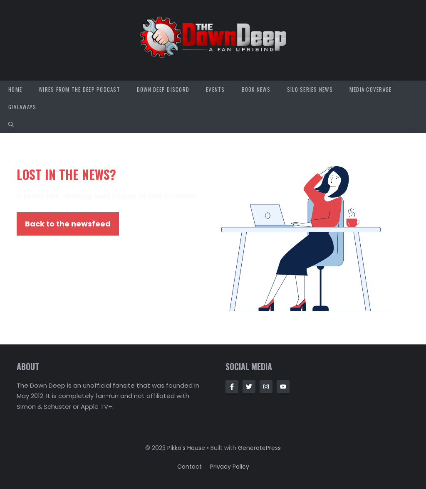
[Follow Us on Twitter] (249, 386)
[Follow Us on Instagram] (266, 386)
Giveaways (22, 107)
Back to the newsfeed (68, 224)
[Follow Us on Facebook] (231, 386)
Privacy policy (229, 466)
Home (15, 89)
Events (215, 89)
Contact (189, 466)
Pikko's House (186, 448)
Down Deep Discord (163, 89)
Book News (256, 89)
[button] (11, 124)
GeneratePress (259, 448)
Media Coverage (370, 89)
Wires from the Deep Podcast (79, 89)
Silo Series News (310, 89)
